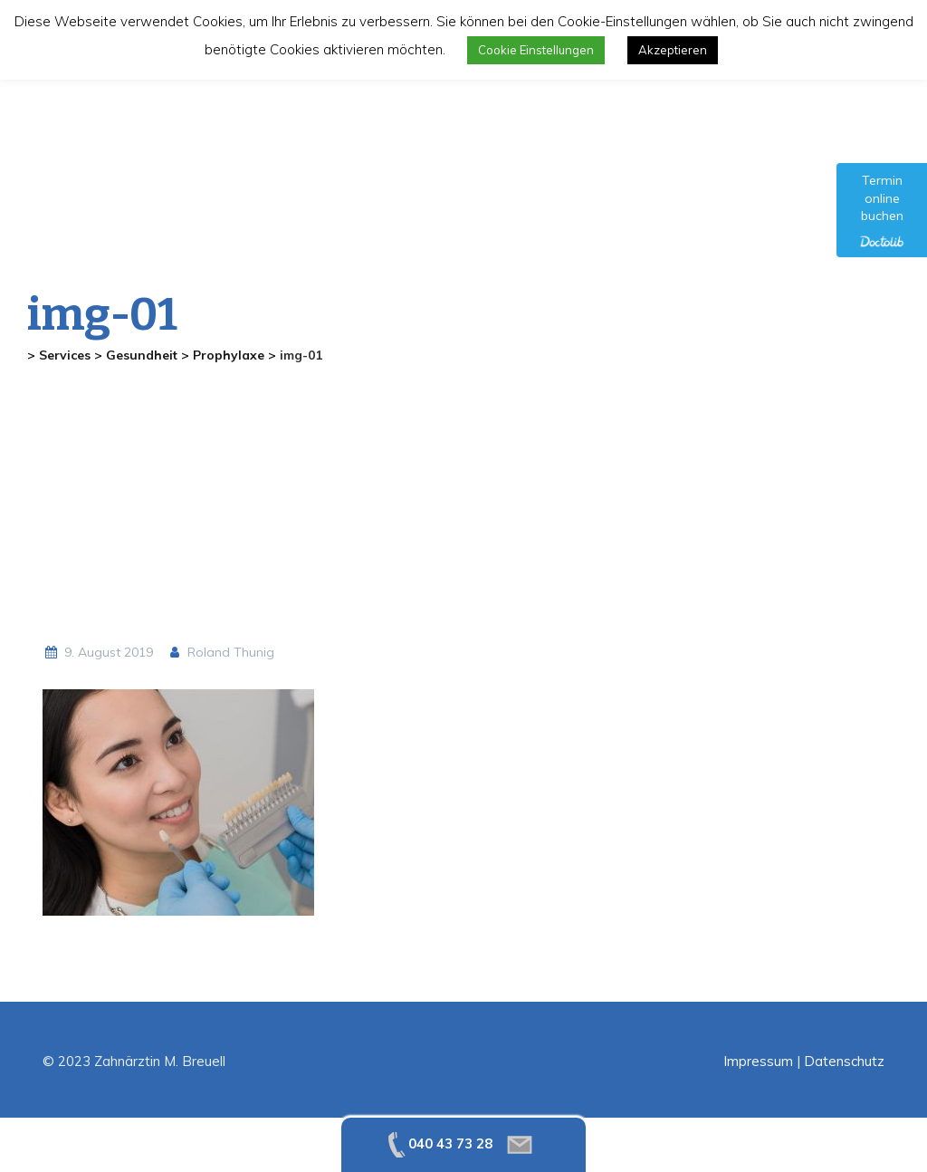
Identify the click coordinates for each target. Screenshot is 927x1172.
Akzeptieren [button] (672, 50)
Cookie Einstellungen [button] (536, 50)
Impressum (758, 1061)
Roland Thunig (221, 652)
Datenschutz (844, 1061)
